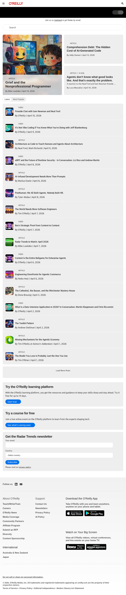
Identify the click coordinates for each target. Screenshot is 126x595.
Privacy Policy (42, 512)
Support (40, 498)
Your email (10, 440)
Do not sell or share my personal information (23, 577)
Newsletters (41, 508)
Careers (7, 508)
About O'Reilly (11, 498)
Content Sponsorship (14, 538)
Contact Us (41, 504)
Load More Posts (63, 370)
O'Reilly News (10, 512)
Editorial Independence (44, 588)
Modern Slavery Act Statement (70, 588)
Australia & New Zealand (15, 553)
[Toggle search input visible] (122, 3)
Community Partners (13, 521)
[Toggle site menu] (3, 3)
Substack (58, 20)
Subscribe (12, 462)
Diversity (7, 534)
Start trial (12, 401)
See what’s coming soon (19, 424)
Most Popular (18, 99)
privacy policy (25, 467)
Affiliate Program (11, 525)
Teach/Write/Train (11, 504)
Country (8, 450)
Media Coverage (11, 517)
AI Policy (40, 517)
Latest (7, 99)
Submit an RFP (10, 530)
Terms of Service (10, 588)
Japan (6, 557)
